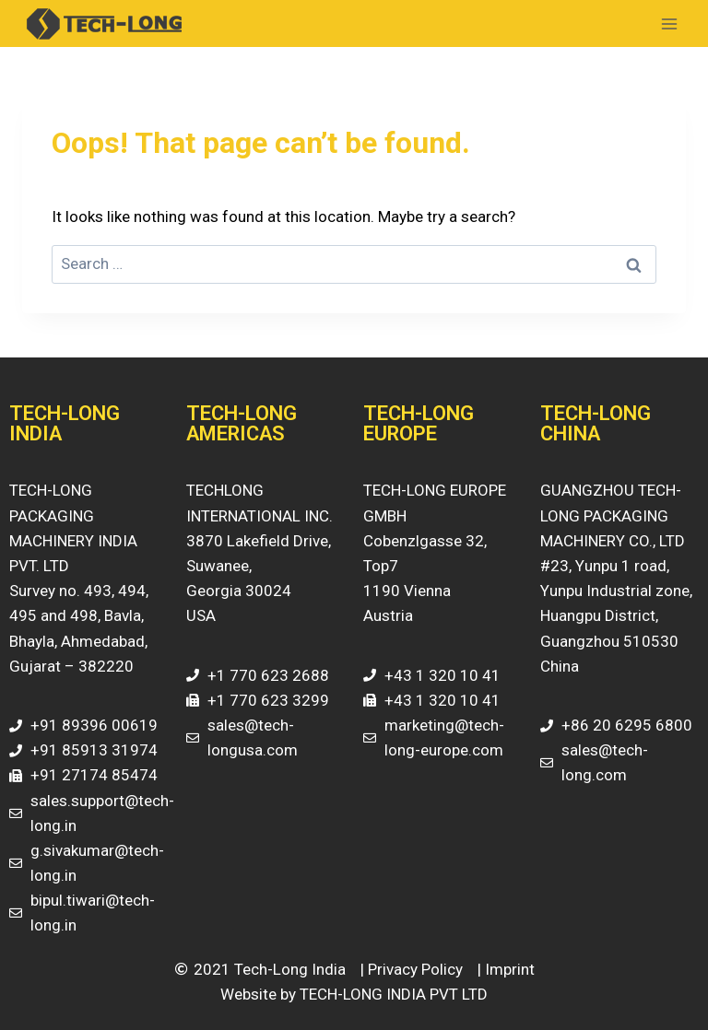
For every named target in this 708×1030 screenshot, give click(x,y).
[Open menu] (669, 23)
